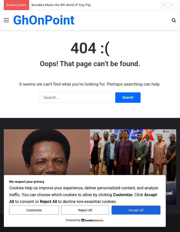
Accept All (136, 210)
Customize (34, 210)
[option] (90, 167)
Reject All (85, 210)
